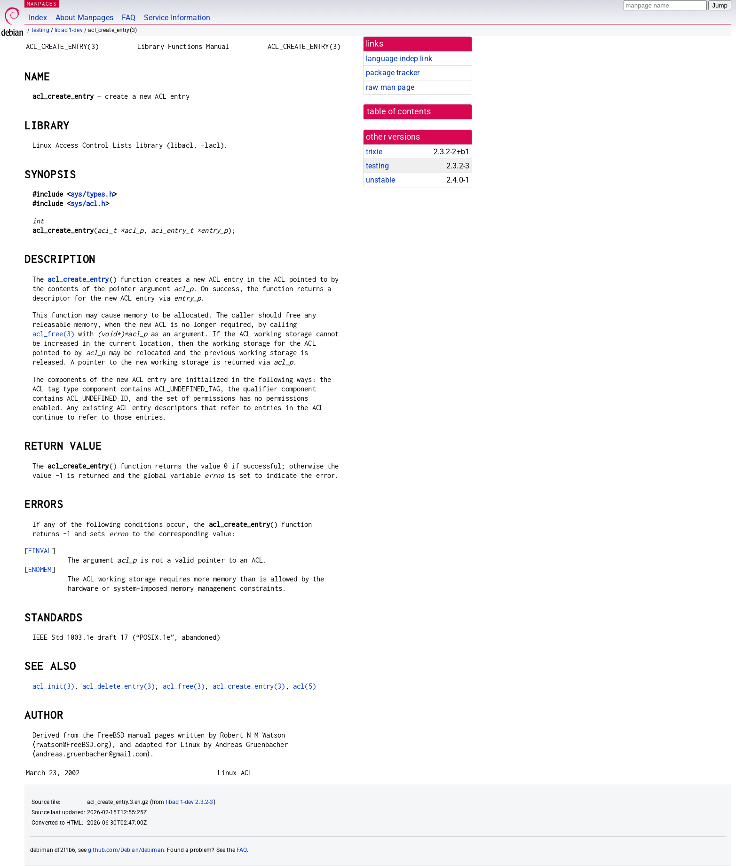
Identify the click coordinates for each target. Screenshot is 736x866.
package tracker (392, 72)
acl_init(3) (53, 686)
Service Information (177, 17)
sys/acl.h (88, 203)
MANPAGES (42, 3)
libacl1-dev (69, 30)
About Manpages (84, 17)
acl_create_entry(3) (249, 686)
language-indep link (399, 58)
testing (40, 30)
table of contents (399, 111)
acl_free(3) (53, 334)
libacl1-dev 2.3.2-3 (190, 802)
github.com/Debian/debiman (126, 850)
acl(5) (304, 686)
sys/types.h (92, 194)
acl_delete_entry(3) (118, 686)
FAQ (128, 17)
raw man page (390, 87)
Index (38, 17)
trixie (374, 151)
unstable (380, 179)
